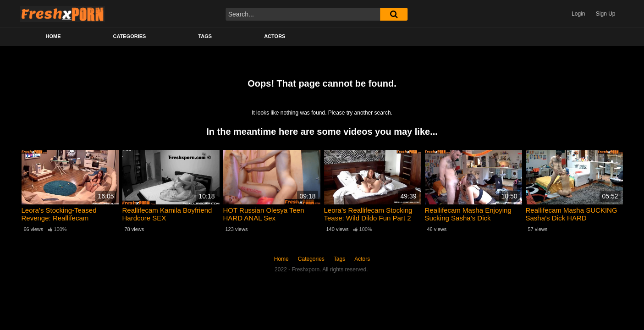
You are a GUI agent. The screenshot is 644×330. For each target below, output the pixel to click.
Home (53, 36)
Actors (274, 36)
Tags (205, 36)
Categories (129, 36)
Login (578, 14)
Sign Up (606, 14)
